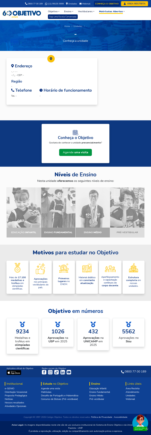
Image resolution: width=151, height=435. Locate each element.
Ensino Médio (96, 395)
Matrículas (46, 392)
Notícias (9, 399)
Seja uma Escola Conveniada (62, 16)
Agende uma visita (50, 388)
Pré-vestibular (96, 399)
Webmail (130, 399)
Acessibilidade (120, 417)
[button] (54, 11)
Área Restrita (132, 388)
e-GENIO (9, 388)
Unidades (77, 26)
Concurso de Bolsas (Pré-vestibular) (59, 399)
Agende (75, 152)
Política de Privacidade (101, 417)
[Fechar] (146, 415)
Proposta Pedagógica (16, 395)
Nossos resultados (14, 402)
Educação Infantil (97, 388)
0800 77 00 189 (34, 3)
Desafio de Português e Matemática (59, 395)
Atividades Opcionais (15, 406)
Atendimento (132, 392)
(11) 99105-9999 (54, 3)
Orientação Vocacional (16, 392)
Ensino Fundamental (99, 392)
